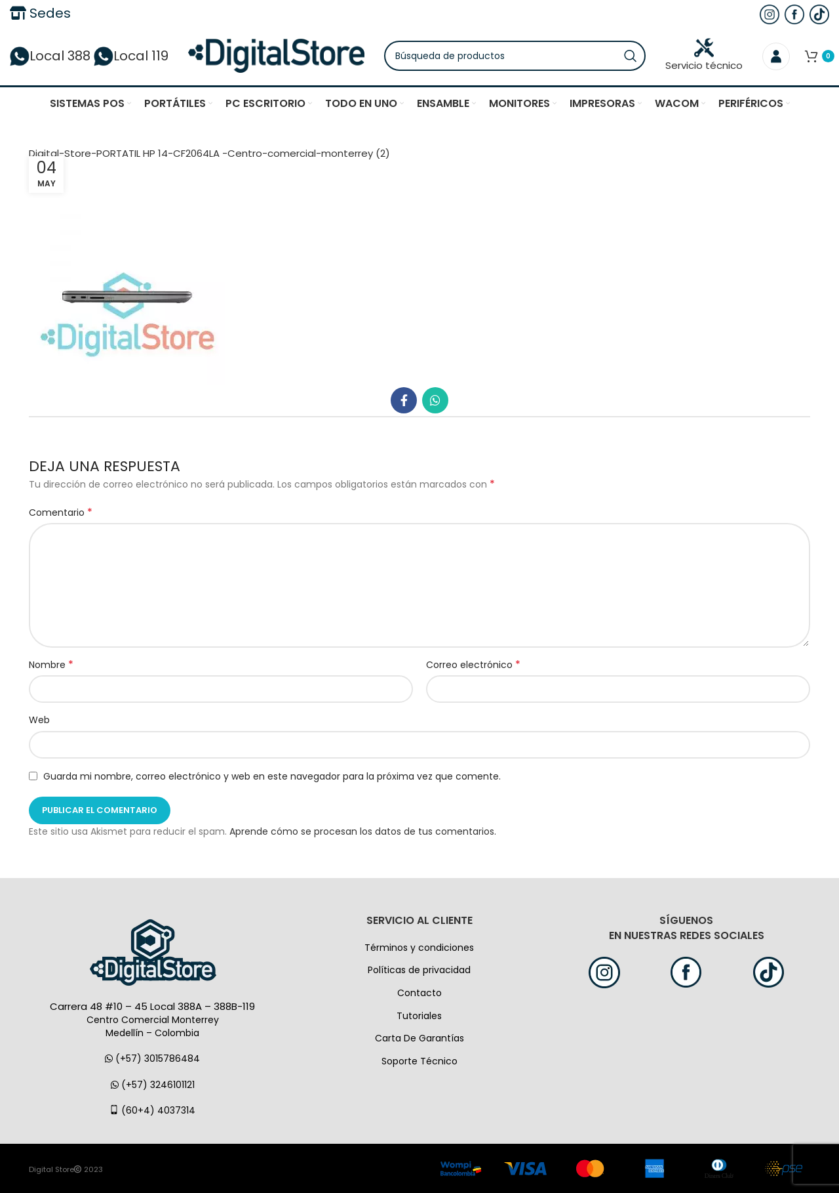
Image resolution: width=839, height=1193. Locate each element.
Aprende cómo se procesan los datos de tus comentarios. (362, 831)
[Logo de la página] (276, 55)
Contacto (419, 992)
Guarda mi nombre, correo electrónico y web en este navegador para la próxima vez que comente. (272, 776)
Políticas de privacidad (419, 969)
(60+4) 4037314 (152, 1110)
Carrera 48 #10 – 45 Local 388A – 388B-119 (152, 1006)
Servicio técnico (704, 55)
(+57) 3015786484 (152, 1058)
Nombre (51, 665)
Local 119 (131, 56)
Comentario (60, 512)
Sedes (40, 13)
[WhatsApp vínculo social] (435, 400)
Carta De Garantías (419, 1038)
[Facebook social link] (404, 400)
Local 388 (50, 56)
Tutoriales (419, 1015)
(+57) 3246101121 (153, 1084)
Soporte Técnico (419, 1061)
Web (39, 719)
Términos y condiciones (419, 947)
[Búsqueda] (515, 56)
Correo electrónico (473, 665)
